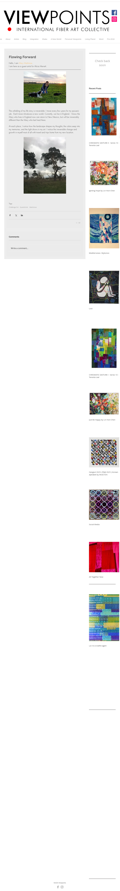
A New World (94, 712)
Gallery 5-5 (93, 835)
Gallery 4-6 (103, 823)
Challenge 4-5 (94, 770)
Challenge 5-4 (107, 785)
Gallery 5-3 (103, 831)
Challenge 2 (94, 758)
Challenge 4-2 (107, 762)
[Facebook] (114, 12)
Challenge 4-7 (94, 774)
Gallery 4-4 (103, 820)
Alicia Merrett (94, 716)
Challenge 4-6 (107, 770)
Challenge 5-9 (107, 793)
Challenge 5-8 (94, 793)
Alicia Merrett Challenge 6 (99, 731)
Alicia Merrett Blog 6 (97, 720)
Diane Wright (109, 804)
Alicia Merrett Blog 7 (97, 724)
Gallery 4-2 (103, 816)
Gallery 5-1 (103, 827)
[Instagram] (114, 19)
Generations (94, 854)
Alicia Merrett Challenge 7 (99, 735)
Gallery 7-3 (103, 846)
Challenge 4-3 (94, 766)
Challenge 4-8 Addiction (98, 777)
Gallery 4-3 (93, 820)
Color (91, 800)
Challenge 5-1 (94, 781)
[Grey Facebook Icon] (58, 887)
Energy (92, 812)
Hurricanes (99, 862)
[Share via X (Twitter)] (16, 215)
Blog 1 (91, 751)
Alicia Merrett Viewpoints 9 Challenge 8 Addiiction (102, 743)
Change (110, 797)
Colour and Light (101, 800)
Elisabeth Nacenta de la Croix (101, 808)
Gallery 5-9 (93, 842)
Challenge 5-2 (107, 781)
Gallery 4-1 (93, 816)
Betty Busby (94, 747)
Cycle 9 (100, 804)
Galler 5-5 (108, 812)
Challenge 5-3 (94, 785)
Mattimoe (33, 207)
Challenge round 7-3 (97, 797)
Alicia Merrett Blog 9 (97, 728)
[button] (16, 39)
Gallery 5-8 (103, 839)
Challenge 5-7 (107, 789)
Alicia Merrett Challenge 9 (99, 739)
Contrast (92, 804)
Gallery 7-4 (93, 850)
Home (91, 862)
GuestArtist (24, 207)
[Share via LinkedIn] (22, 215)
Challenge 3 (105, 758)
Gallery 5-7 (93, 839)
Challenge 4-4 (107, 766)
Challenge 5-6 (13, 207)
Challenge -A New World (99, 754)
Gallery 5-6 (103, 835)
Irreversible (93, 865)
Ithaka (102, 865)
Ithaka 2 (92, 869)
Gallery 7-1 (93, 846)
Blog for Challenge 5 (103, 751)
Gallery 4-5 (93, 823)
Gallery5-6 (103, 850)
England (99, 812)
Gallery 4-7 (93, 827)
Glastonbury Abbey (96, 858)
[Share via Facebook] (10, 215)
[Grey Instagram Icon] (62, 887)
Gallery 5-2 (93, 831)
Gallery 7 (102, 842)
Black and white (106, 747)
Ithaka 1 (109, 865)
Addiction (105, 712)
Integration (110, 862)
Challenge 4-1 (94, 762)
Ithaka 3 (100, 869)
